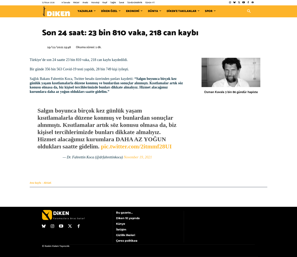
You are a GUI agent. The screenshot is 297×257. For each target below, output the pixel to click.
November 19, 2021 (138, 157)
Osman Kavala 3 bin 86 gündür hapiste (231, 92)
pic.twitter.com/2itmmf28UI (136, 146)
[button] (249, 11)
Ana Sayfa (35, 182)
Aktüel (47, 182)
